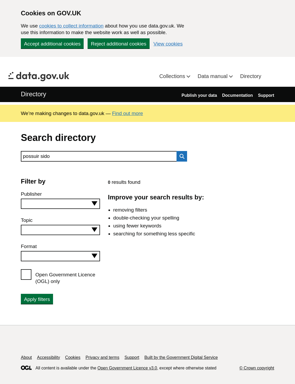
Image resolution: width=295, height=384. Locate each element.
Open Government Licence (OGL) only (65, 278)
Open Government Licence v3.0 (127, 368)
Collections (173, 76)
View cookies (168, 43)
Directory (250, 76)
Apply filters (37, 299)
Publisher (31, 194)
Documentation (237, 95)
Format (29, 246)
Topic (26, 220)
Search (180, 156)
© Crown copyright (256, 368)
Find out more (127, 113)
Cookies (72, 357)
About (26, 357)
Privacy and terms (102, 357)
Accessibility (48, 357)
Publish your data (199, 95)
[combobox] (60, 204)
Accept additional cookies (52, 44)
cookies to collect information (71, 26)
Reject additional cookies (118, 44)
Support (266, 95)
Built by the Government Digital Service (181, 357)
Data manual (213, 76)
